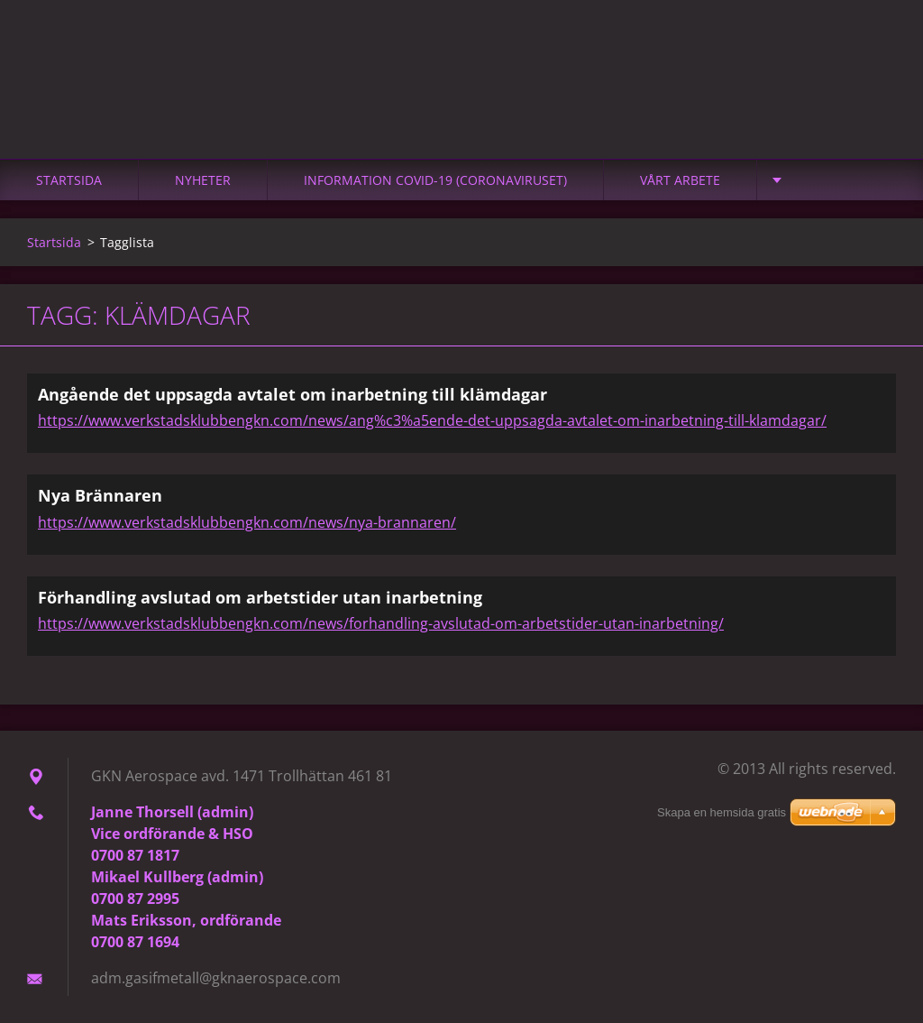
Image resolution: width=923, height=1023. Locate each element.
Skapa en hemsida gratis (721, 812)
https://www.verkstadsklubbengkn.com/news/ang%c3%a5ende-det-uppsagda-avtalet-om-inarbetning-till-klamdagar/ (432, 420)
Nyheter (203, 180)
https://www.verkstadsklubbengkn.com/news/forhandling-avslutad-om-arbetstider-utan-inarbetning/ (381, 623)
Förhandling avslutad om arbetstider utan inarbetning (260, 597)
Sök (876, 52)
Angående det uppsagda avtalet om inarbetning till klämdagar (292, 394)
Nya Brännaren (100, 495)
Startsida (69, 180)
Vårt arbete (680, 180)
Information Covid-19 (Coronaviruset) (435, 180)
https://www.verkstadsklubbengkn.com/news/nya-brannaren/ (247, 522)
